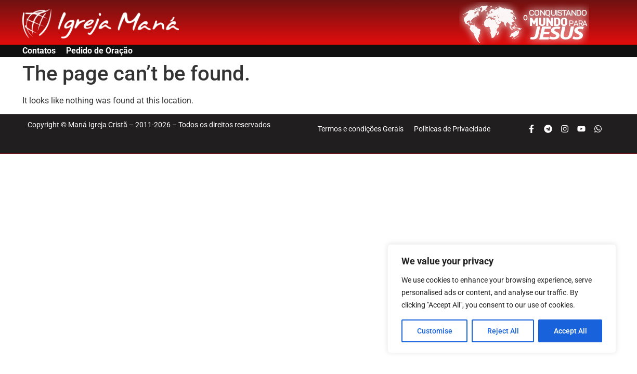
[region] (501, 298)
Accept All (570, 331)
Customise (434, 331)
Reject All (503, 331)
